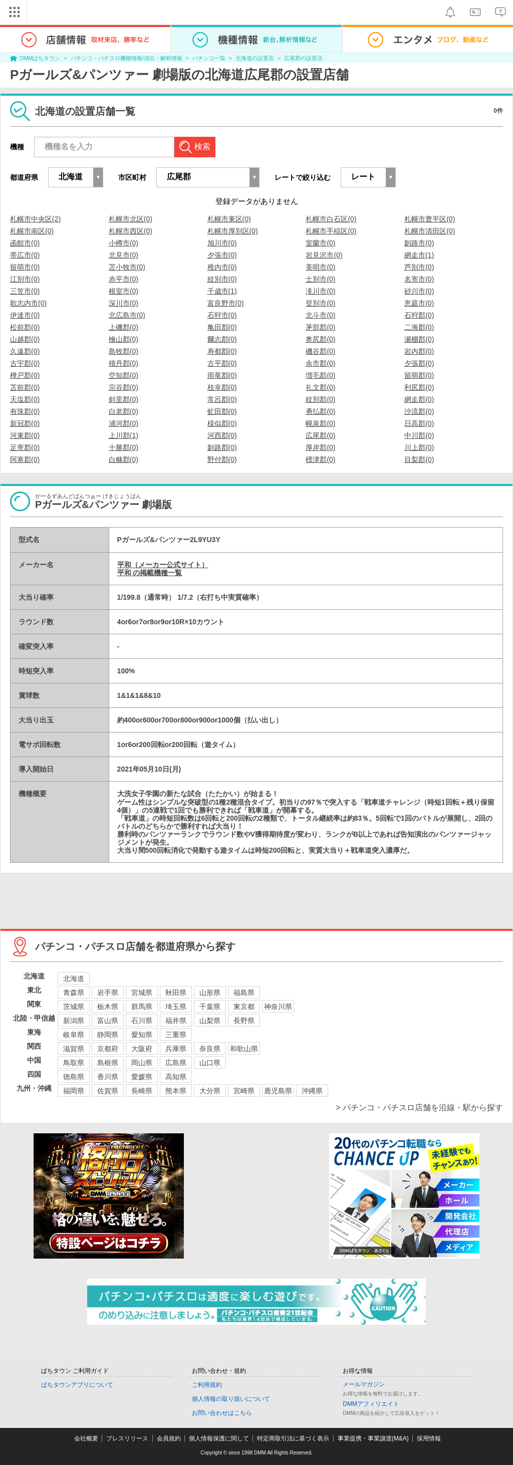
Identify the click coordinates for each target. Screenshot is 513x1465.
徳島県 (73, 1077)
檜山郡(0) (123, 339)
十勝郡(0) (123, 447)
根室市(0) (123, 291)
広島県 (175, 1063)
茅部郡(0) (320, 327)
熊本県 (175, 1091)
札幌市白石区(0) (331, 218)
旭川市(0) (222, 243)
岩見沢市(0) (324, 255)
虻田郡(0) (222, 411)
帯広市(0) (25, 255)
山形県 (209, 993)
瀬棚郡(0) (419, 339)
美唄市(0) (320, 267)
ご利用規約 (207, 1384)
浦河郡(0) (123, 423)
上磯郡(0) (123, 327)
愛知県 (141, 1035)
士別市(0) (320, 279)
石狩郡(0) (419, 315)
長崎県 (141, 1091)
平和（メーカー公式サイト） (162, 565)
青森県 (73, 993)
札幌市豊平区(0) (429, 218)
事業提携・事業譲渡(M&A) (373, 1438)
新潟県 (73, 1021)
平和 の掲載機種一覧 (149, 573)
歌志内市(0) (28, 303)
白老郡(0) (123, 411)
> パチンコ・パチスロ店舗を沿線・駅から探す (419, 1107)
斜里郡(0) (123, 399)
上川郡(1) (123, 435)
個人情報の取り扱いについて (231, 1398)
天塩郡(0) (25, 399)
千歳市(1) (222, 291)
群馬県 (141, 1007)
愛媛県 (141, 1077)
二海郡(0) (419, 327)
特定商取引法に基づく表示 (293, 1438)
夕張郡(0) (419, 363)
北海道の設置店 (254, 58)
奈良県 (209, 1049)
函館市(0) (25, 243)
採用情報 (429, 1438)
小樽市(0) (123, 243)
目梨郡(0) (419, 459)
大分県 (209, 1091)
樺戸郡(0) (25, 375)
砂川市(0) (419, 291)
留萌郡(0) (419, 375)
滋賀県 (73, 1049)
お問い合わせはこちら (222, 1412)
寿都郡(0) (222, 351)
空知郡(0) (123, 375)
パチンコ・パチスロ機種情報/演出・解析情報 (126, 58)
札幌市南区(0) (32, 230)
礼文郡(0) (320, 387)
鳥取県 (73, 1063)
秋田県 (175, 993)
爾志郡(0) (222, 339)
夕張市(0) (222, 255)
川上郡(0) (419, 447)
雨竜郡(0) (222, 375)
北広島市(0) (127, 315)
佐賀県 (107, 1091)
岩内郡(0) (419, 351)
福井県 (175, 1021)
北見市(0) (123, 255)
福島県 (243, 993)
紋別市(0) (222, 279)
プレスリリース (127, 1438)
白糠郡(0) (123, 459)
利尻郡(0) (419, 387)
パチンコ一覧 (208, 58)
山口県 (209, 1063)
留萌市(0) (25, 267)
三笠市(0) (25, 291)
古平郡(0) (222, 363)
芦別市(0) (419, 267)
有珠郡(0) (25, 411)
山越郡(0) (25, 339)
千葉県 (209, 1007)
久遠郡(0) (25, 351)
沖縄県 (312, 1091)
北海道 (73, 978)
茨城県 (73, 1007)
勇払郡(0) (320, 411)
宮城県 (141, 993)
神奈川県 (278, 1007)
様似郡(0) (222, 423)
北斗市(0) (320, 315)
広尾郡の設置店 (303, 58)
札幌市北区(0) (130, 218)
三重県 (175, 1035)
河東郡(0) (25, 435)
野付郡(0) (222, 459)
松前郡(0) (25, 327)
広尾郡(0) (320, 435)
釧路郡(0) (222, 447)
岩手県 (107, 993)
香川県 (107, 1077)
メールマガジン (364, 1384)
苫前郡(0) (25, 387)
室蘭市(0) (320, 243)
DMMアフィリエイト (371, 1403)
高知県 (175, 1077)
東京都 (243, 1007)
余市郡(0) (320, 363)
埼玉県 (175, 1007)
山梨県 (209, 1021)
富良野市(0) (225, 303)
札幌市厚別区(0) (232, 230)
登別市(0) (320, 303)
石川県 (141, 1021)
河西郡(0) (222, 435)
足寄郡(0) (25, 447)
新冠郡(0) (25, 423)
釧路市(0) (419, 243)
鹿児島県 (278, 1091)
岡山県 (141, 1063)
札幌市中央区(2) (35, 218)
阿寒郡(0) (25, 459)
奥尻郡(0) (320, 339)
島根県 (107, 1063)
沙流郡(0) (419, 411)
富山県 (107, 1021)
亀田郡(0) (222, 327)
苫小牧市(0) (127, 267)
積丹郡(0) (123, 363)
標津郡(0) (320, 459)
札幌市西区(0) (130, 230)
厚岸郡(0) (320, 447)
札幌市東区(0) (229, 218)
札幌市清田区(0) (429, 230)
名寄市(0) (419, 279)
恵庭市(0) (419, 303)
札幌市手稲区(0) (331, 230)
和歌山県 (244, 1049)
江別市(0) (25, 279)
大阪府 (141, 1049)
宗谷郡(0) (123, 387)
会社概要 (86, 1438)
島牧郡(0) (123, 351)
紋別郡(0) (320, 399)
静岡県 (107, 1035)
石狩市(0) (222, 315)
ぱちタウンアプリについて (77, 1384)
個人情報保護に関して (219, 1438)
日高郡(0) (419, 423)
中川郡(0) (419, 435)
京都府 (107, 1049)
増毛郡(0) (320, 375)
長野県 (243, 1021)
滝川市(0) (320, 291)
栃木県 (107, 1007)
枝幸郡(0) (222, 387)
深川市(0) (123, 303)
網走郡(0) (419, 399)
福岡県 (73, 1091)
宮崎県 (243, 1091)
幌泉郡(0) (320, 423)
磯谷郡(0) (320, 351)
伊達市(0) (25, 315)
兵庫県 (175, 1049)
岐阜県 (73, 1035)
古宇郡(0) (25, 363)
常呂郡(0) (222, 399)
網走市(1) (419, 255)
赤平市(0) (123, 279)
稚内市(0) (222, 267)
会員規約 (169, 1438)
